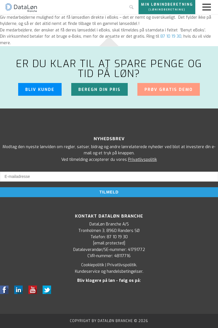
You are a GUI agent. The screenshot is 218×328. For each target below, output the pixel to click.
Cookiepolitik (92, 265)
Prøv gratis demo (168, 89)
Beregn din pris (99, 89)
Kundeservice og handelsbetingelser (108, 271)
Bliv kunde (39, 89)
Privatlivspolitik (142, 159)
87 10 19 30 (117, 237)
